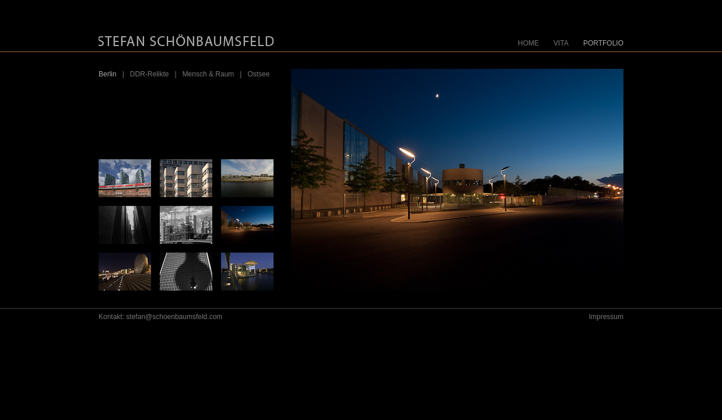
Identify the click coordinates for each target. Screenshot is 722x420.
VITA (561, 43)
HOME (528, 43)
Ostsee (258, 74)
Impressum (606, 317)
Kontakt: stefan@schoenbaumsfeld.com (160, 317)
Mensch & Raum (208, 74)
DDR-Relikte (149, 74)
